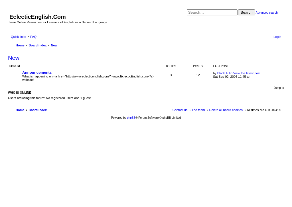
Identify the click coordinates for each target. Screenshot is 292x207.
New (13, 58)
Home (20, 110)
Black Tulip (224, 73)
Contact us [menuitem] (180, 110)
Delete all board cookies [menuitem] (226, 110)
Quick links (18, 36)
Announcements (37, 72)
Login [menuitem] (277, 36)
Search (246, 12)
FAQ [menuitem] (33, 36)
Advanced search (266, 12)
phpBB (131, 117)
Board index (38, 110)
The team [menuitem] (198, 110)
